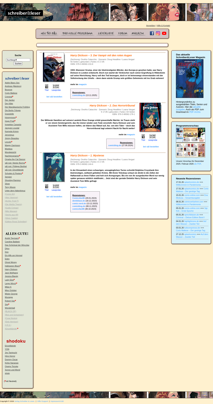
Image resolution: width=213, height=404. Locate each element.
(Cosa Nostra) (11, 318)
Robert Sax (10, 301)
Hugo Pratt (9, 121)
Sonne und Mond (12, 370)
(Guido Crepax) (11, 208)
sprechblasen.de (191, 215)
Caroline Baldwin (12, 242)
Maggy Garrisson (12, 145)
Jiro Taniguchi (11, 353)
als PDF (197, 164)
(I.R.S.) (8, 325)
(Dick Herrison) (11, 322)
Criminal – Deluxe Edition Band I (190, 217)
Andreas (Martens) (13, 86)
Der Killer (9, 103)
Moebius (8, 149)
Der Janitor (10, 100)
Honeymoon (10, 117)
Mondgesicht (10, 152)
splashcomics (190, 234)
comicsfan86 (78, 209)
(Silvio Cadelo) (11, 218)
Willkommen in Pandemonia (188, 185)
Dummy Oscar (11, 359)
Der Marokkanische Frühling (17, 107)
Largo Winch (10, 283)
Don (6, 252)
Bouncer (8, 90)
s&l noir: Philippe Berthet (16, 166)
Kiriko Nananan (11, 363)
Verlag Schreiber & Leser (24, 401)
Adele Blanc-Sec (12, 83)
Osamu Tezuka (11, 366)
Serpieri (8, 177)
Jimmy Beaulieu (12, 138)
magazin (83, 84)
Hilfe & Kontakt (163, 25)
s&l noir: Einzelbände (14, 170)
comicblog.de (78, 95)
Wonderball (10, 308)
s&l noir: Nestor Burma (15, 163)
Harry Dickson (11, 269)
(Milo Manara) (11, 211)
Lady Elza (9, 280)
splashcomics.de (191, 182)
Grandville (9, 114)
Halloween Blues (12, 266)
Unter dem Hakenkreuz (15, 191)
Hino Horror (10, 356)
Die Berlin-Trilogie (13, 110)
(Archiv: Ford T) (12, 201)
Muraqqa (9, 297)
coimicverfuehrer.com (193, 202)
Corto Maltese (11, 93)
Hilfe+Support (42, 401)
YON (7, 349)
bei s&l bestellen (54, 97)
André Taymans (12, 238)
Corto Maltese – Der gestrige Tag (190, 230)
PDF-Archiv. (195, 112)
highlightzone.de (191, 221)
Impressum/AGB (57, 401)
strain (7, 373)
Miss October (11, 290)
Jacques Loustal (12, 128)
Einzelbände (10, 346)
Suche (18, 55)
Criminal (8, 97)
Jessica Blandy (11, 276)
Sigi (6, 304)
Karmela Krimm (12, 131)
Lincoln (8, 142)
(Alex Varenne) (11, 197)
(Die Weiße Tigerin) (13, 204)
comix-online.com (192, 195)
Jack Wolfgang (11, 273)
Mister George (11, 294)
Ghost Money (11, 262)
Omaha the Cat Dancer (15, 159)
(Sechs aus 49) (11, 215)
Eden (7, 259)
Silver (7, 184)
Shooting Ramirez (13, 180)
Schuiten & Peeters (13, 173)
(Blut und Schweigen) (14, 315)
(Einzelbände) (11, 329)
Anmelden (150, 25)
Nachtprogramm (12, 156)
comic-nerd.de (79, 203)
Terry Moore (10, 187)
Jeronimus (9, 135)
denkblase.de (78, 201)
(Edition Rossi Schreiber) (16, 221)
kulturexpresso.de (192, 228)
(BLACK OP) (10, 311)
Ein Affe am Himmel (13, 255)
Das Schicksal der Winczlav (17, 245)
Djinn (7, 248)
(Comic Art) (10, 194)
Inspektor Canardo (13, 124)
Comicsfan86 (78, 198)
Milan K (8, 287)
